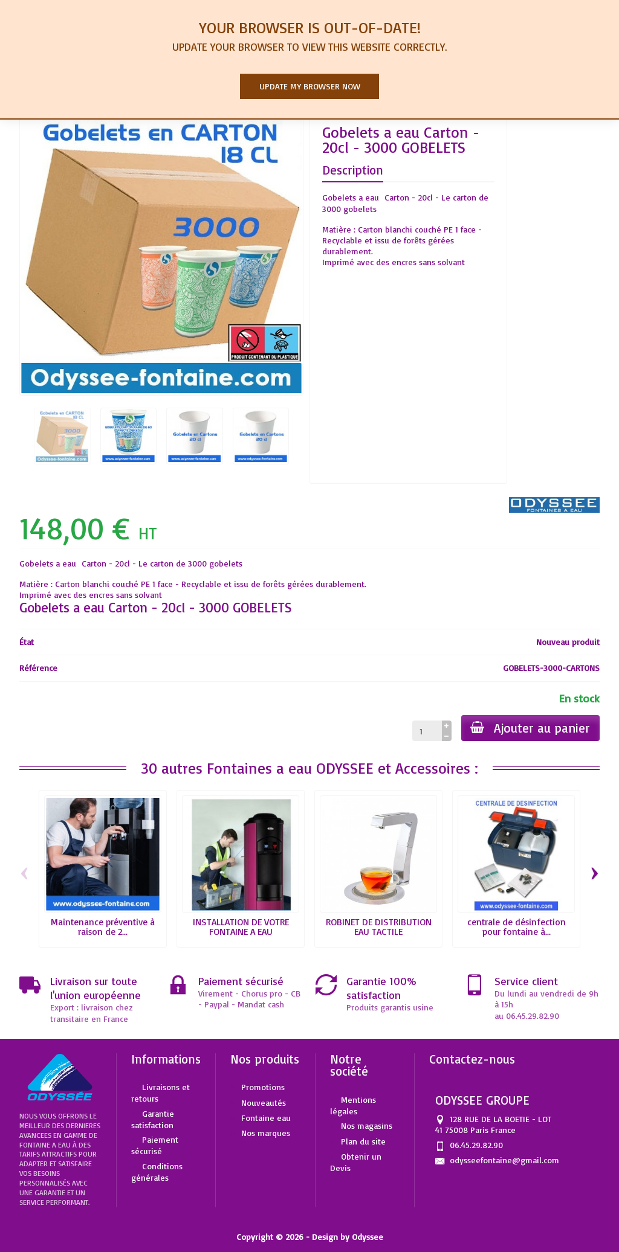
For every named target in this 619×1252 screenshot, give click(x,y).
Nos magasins (366, 1125)
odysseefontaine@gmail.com (504, 1160)
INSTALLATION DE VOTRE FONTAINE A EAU (241, 926)
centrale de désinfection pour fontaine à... (516, 926)
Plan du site (363, 1141)
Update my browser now (309, 86)
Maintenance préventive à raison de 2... (103, 926)
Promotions (263, 1087)
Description (352, 170)
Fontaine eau (266, 1117)
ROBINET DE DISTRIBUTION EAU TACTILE (379, 926)
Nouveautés (263, 1102)
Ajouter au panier (530, 728)
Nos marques (265, 1133)
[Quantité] (426, 731)
